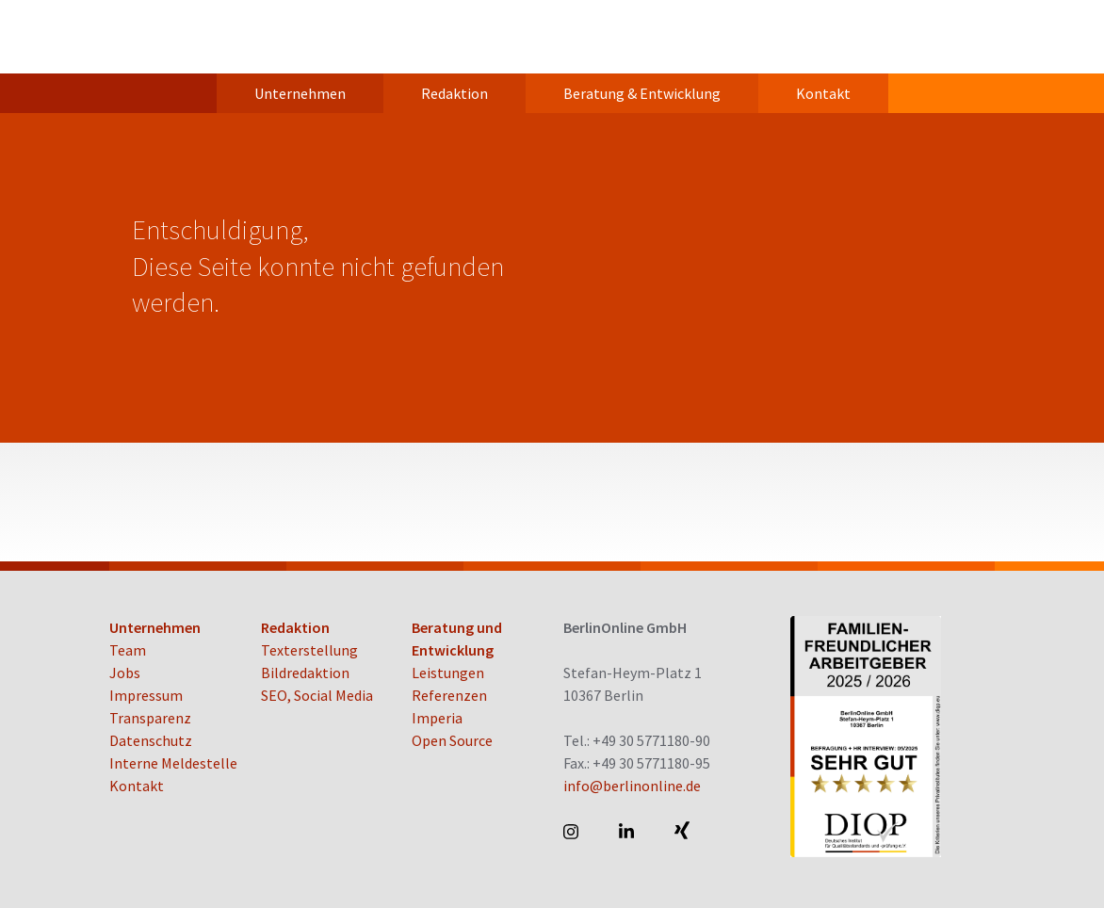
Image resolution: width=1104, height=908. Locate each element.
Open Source (452, 740)
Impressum (146, 695)
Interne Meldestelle (173, 763)
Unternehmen (300, 93)
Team (127, 649)
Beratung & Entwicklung (642, 93)
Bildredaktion (305, 672)
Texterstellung (309, 649)
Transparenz (150, 717)
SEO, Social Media (317, 695)
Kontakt (823, 93)
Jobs (124, 672)
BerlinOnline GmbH (184, 37)
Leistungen (448, 672)
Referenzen (449, 695)
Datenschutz (150, 740)
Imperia (437, 717)
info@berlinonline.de (632, 785)
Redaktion (454, 93)
